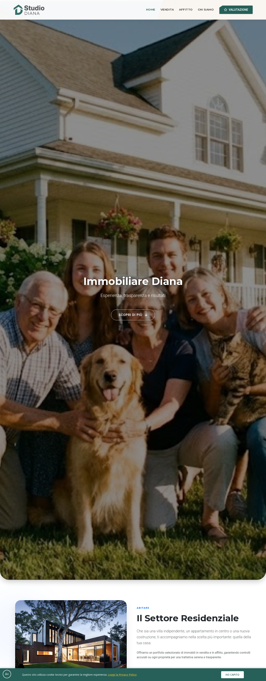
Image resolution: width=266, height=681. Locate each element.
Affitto (186, 9)
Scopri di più (133, 315)
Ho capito (232, 674)
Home (150, 9)
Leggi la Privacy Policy (122, 674)
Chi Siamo (206, 9)
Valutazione (236, 9)
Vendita (167, 9)
